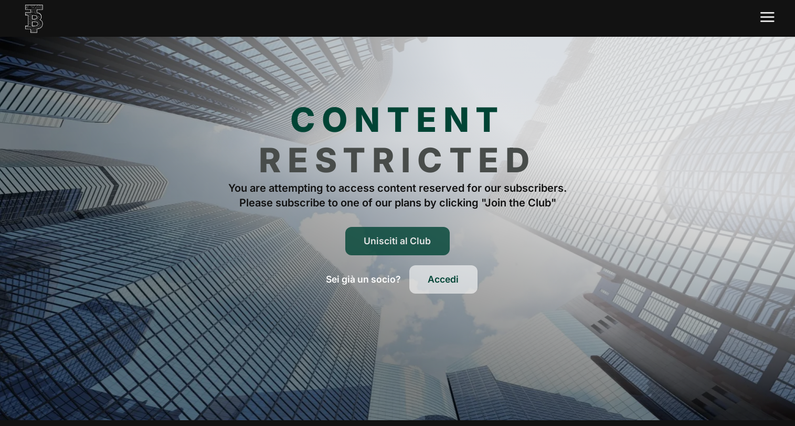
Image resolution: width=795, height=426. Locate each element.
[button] (363, 279)
